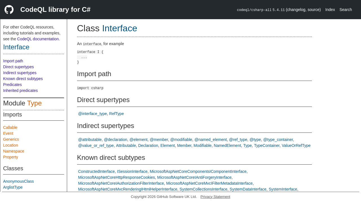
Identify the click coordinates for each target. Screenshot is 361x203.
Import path (13, 61)
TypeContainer (266, 145)
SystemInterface (283, 189)
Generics (11, 139)
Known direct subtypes (23, 78)
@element (138, 139)
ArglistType (13, 187)
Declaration (148, 145)
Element (167, 145)
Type (34, 103)
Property (10, 157)
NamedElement (227, 145)
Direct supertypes (18, 67)
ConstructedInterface (96, 171)
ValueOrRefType (296, 145)
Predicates (12, 84)
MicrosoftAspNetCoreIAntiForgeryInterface (194, 177)
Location (10, 145)
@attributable (90, 139)
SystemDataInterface (248, 189)
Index (330, 9)
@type (255, 139)
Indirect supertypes (19, 72)
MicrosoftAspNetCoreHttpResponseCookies (116, 177)
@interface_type (92, 113)
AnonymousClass (18, 181)
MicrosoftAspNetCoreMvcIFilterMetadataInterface (209, 183)
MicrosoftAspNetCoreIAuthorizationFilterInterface (121, 183)
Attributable (126, 145)
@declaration (115, 139)
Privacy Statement (215, 197)
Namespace (13, 151)
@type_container (278, 139)
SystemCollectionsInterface (204, 189)
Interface (16, 47)
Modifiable (202, 145)
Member (184, 145)
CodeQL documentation (38, 39)
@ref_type (238, 139)
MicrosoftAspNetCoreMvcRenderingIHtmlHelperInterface (127, 189)
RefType (116, 113)
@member (159, 139)
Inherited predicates (20, 90)
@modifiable (181, 139)
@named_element (211, 139)
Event (8, 133)
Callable (10, 127)
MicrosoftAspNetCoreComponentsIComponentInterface (198, 171)
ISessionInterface (132, 171)
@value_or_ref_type (96, 145)
